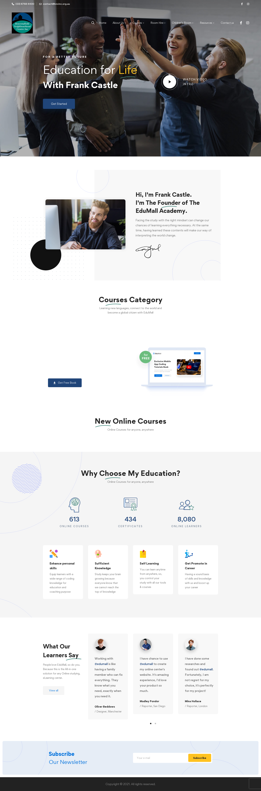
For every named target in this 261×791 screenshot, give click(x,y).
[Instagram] (247, 23)
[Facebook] (241, 23)
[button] (59, 104)
